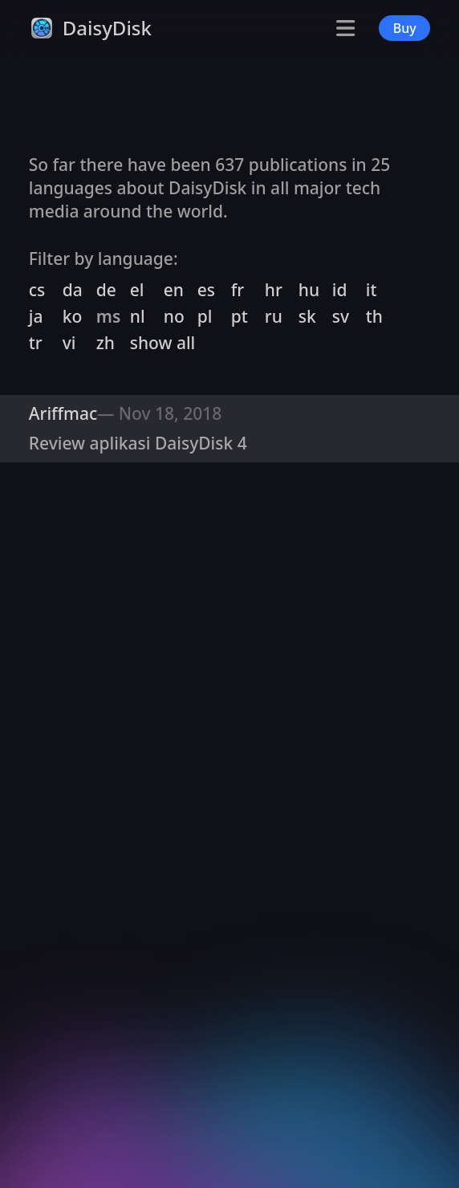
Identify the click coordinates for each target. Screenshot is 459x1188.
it (371, 290)
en (174, 290)
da (73, 290)
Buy (404, 28)
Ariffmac (63, 413)
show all (163, 343)
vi (69, 343)
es (206, 290)
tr (36, 343)
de (106, 290)
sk (307, 316)
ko (73, 316)
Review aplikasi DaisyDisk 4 (138, 443)
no (174, 316)
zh (105, 343)
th (374, 316)
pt (239, 316)
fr (237, 290)
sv (340, 316)
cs (37, 290)
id (339, 290)
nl (137, 316)
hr (273, 290)
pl (205, 316)
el (137, 290)
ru (273, 316)
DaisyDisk (107, 27)
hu (309, 290)
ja (36, 316)
